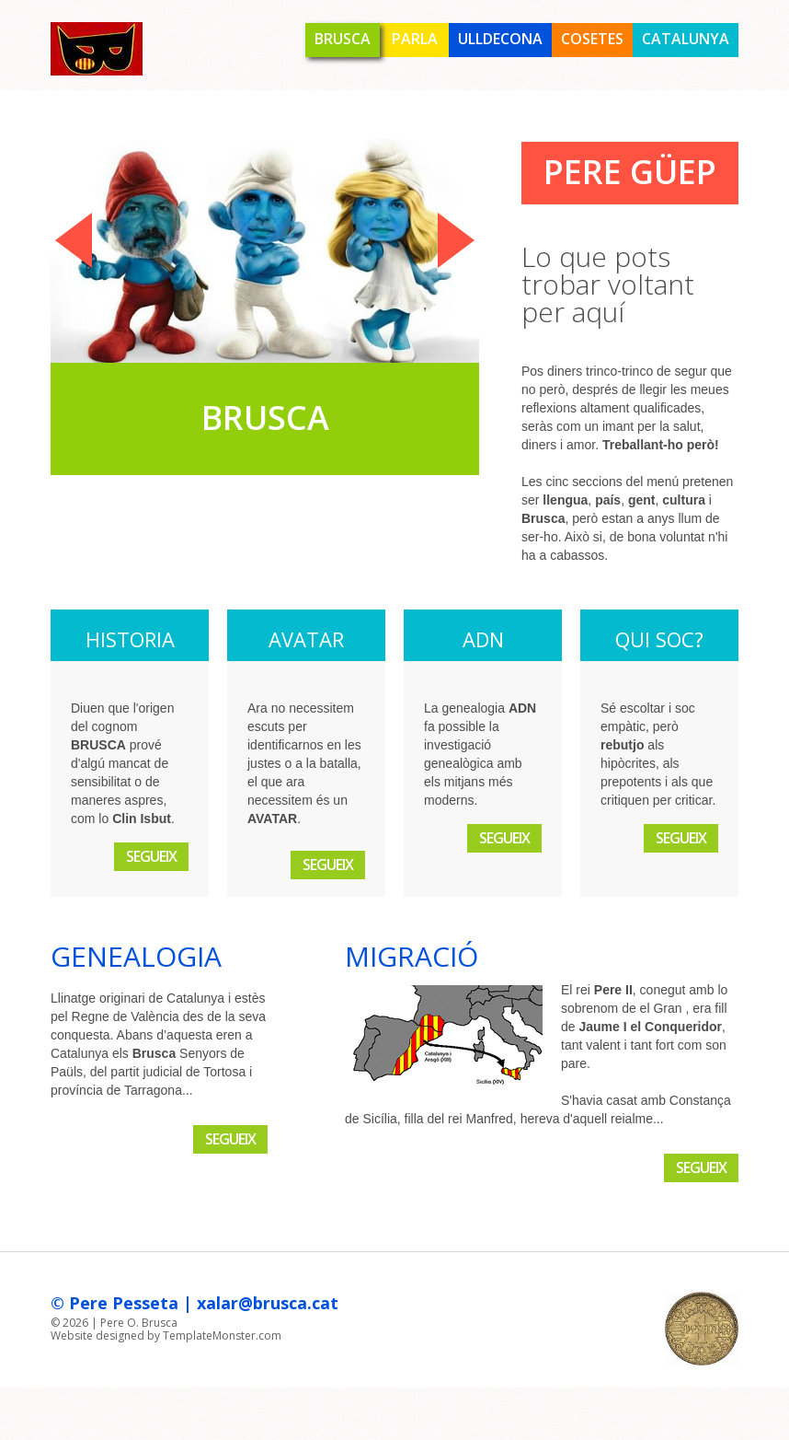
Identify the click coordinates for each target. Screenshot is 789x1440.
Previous (73, 240)
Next (456, 240)
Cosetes (592, 39)
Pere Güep (629, 171)
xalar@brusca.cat (267, 1303)
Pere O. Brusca (138, 1322)
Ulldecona (500, 39)
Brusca (342, 39)
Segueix (151, 856)
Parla (415, 39)
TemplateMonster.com (222, 1335)
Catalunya (685, 39)
